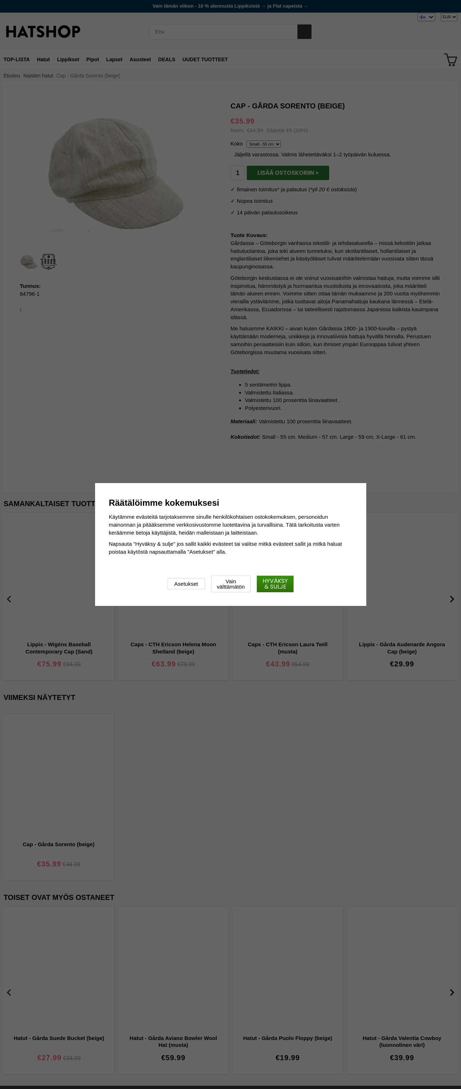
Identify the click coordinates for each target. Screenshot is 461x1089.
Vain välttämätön (231, 584)
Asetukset (186, 584)
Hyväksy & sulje (275, 584)
